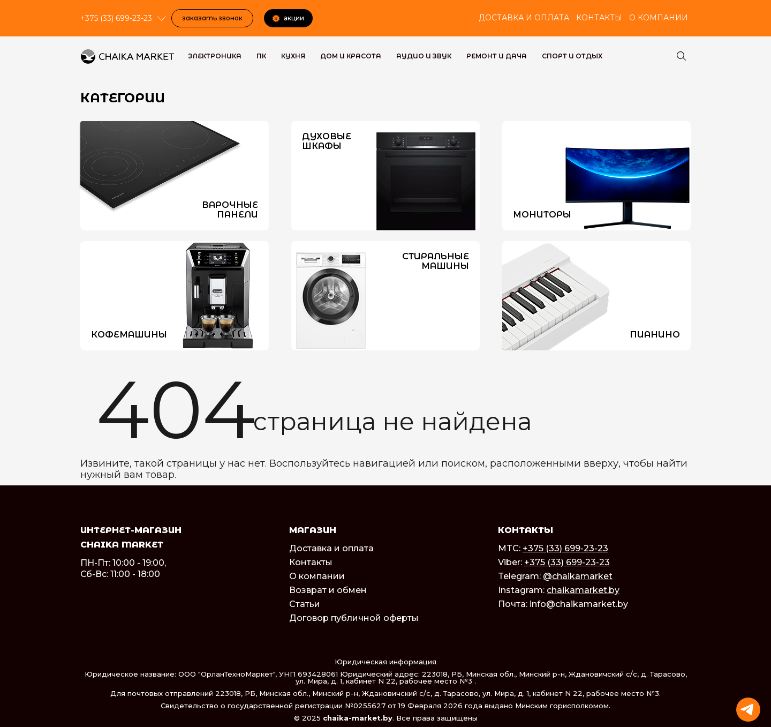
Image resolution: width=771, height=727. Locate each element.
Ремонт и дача (496, 56)
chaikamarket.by (583, 590)
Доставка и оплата (524, 18)
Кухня (293, 56)
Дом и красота (350, 56)
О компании (658, 18)
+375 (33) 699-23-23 (565, 548)
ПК (261, 56)
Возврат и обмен (328, 590)
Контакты (599, 18)
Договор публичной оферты (354, 618)
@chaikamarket (578, 576)
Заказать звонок (212, 18)
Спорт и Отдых (572, 56)
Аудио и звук (423, 56)
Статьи (304, 604)
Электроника (214, 56)
